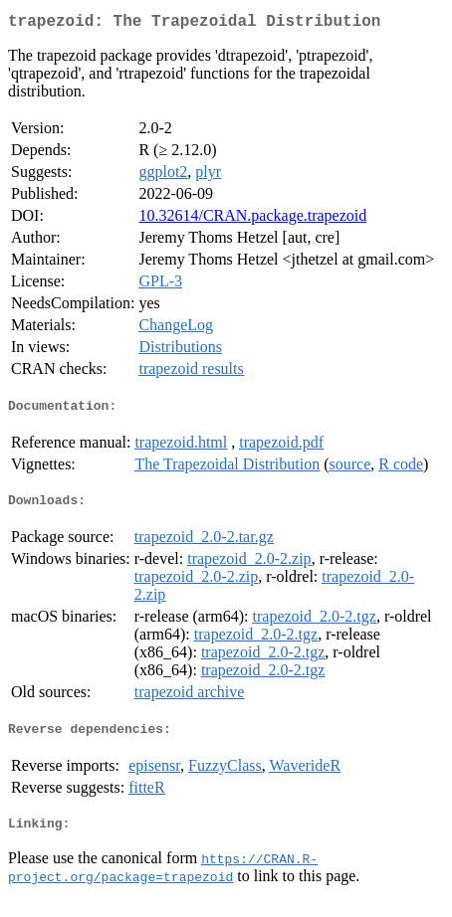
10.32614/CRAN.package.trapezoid (252, 219)
